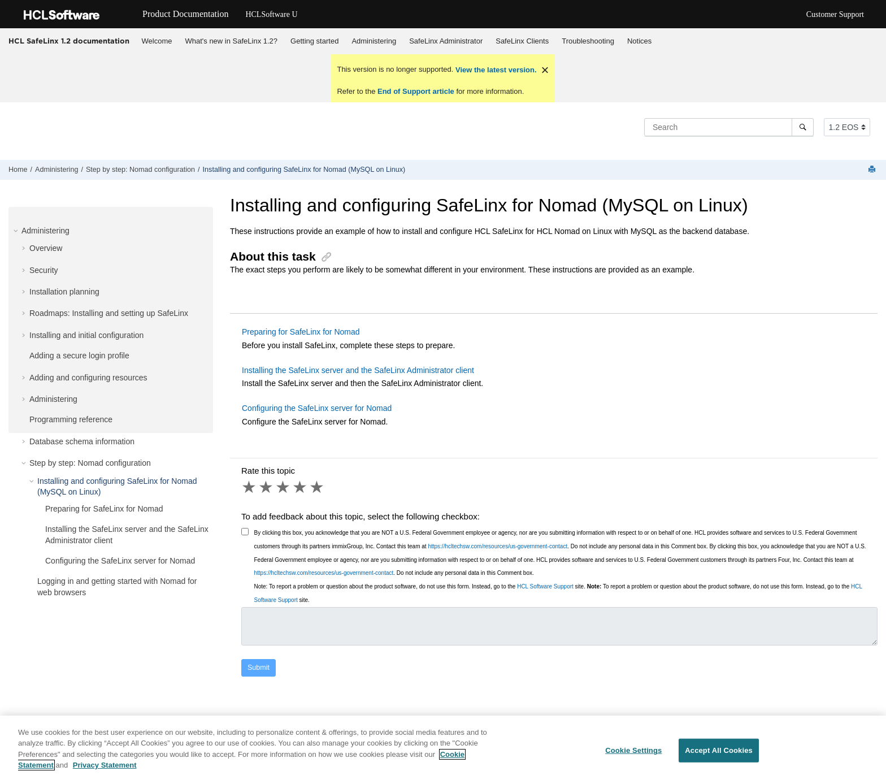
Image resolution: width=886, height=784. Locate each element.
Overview (45, 248)
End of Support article (415, 91)
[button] (16, 230)
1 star (249, 487)
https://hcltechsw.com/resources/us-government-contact (497, 546)
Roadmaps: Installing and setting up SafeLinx (108, 313)
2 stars (266, 487)
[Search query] (729, 127)
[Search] (803, 127)
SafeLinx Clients (522, 41)
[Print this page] (873, 170)
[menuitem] (157, 41)
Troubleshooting (588, 41)
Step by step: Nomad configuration (140, 170)
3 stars (283, 487)
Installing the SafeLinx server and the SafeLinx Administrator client (358, 370)
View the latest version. (494, 70)
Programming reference (70, 419)
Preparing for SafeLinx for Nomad (104, 508)
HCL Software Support (545, 586)
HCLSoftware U (271, 14)
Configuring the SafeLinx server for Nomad (120, 560)
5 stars (317, 487)
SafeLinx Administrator (446, 41)
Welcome (157, 41)
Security (43, 270)
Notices (639, 41)
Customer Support (835, 14)
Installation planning (64, 291)
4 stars (300, 487)
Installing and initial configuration (86, 335)
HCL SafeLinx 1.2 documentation (68, 41)
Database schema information (81, 441)
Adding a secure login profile (79, 355)
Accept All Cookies (719, 750)
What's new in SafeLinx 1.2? (231, 41)
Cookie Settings (633, 750)
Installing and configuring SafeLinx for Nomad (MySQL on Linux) (304, 170)
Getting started (314, 41)
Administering (373, 41)
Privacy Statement (105, 765)
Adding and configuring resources (88, 377)
